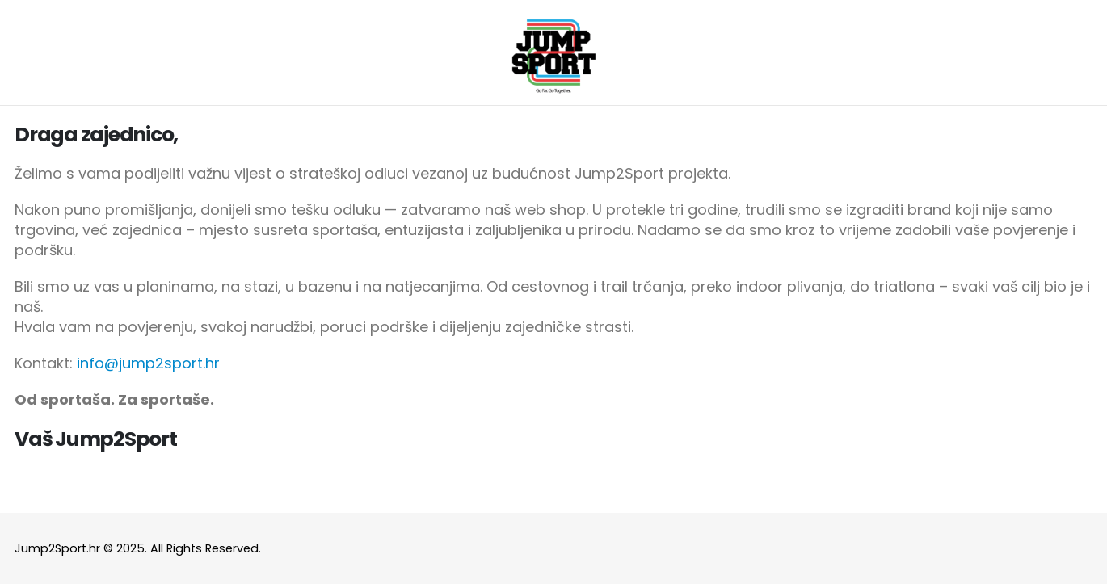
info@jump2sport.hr (148, 363)
